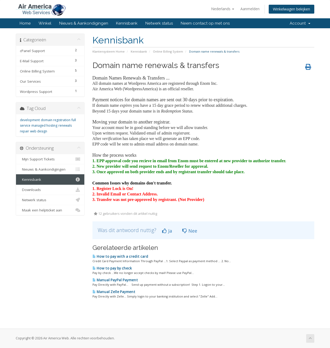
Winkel (44, 23)
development (30, 120)
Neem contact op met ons (205, 23)
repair (24, 131)
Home (25, 23)
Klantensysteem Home (108, 51)
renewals (65, 125)
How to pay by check (112, 268)
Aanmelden (250, 8)
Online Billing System (168, 51)
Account (300, 23)
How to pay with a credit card (120, 256)
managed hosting (44, 125)
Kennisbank (127, 23)
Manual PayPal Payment (115, 280)
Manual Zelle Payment (113, 291)
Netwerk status (159, 23)
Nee (189, 231)
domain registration (55, 120)
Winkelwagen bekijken (291, 9)
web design (38, 131)
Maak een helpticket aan (50, 210)
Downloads (50, 190)
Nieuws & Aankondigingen (83, 23)
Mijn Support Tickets (50, 159)
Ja (167, 231)
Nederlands (222, 8)
